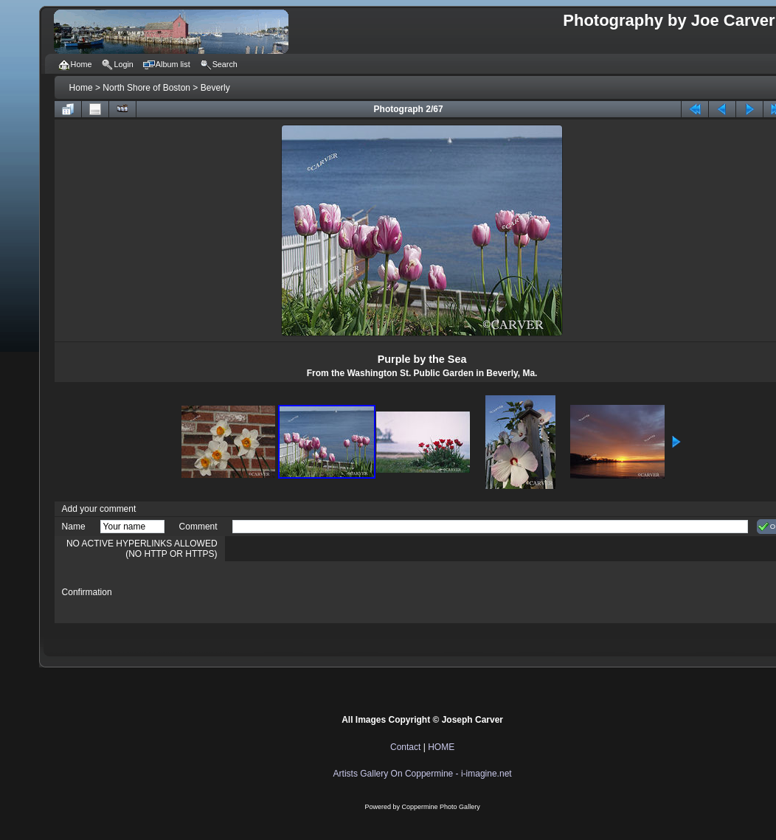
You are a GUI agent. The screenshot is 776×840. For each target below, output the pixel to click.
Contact (405, 747)
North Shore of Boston (146, 88)
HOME (441, 747)
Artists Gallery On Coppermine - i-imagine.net (422, 773)
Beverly (215, 88)
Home (81, 88)
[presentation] (344, 592)
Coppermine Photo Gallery (441, 807)
